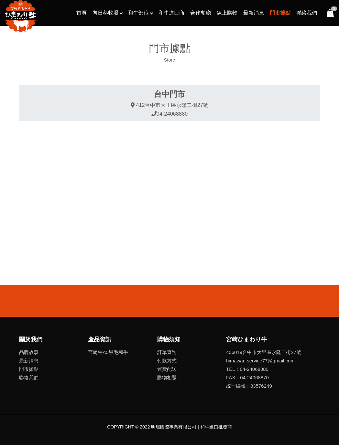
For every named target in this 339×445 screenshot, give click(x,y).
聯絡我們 (306, 13)
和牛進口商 (171, 13)
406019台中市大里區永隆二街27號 (263, 352)
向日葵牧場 (105, 13)
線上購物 (227, 13)
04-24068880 (172, 114)
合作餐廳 (200, 13)
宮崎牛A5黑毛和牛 (108, 352)
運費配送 (167, 369)
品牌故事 (28, 352)
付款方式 (167, 360)
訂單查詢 (167, 352)
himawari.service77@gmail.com (260, 360)
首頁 (81, 13)
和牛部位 (138, 13)
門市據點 (280, 13)
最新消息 (253, 13)
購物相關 (167, 377)
